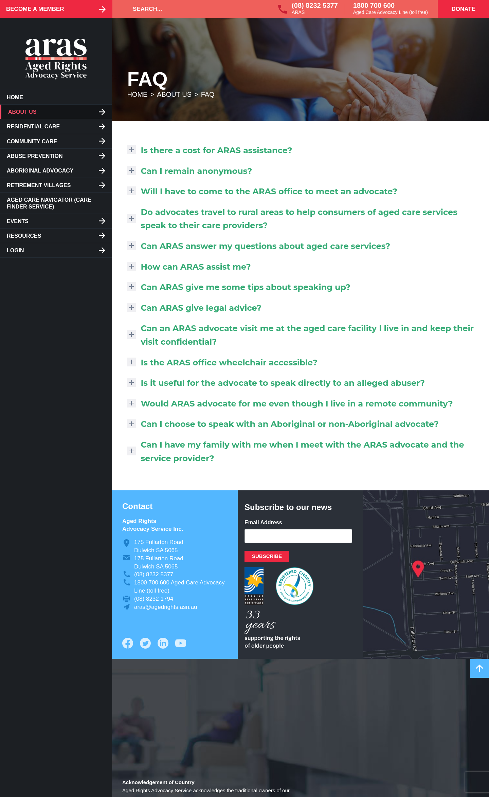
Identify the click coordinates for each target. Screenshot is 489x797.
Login (15, 250)
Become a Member (35, 9)
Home (15, 97)
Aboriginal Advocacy (40, 171)
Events (18, 221)
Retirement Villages (39, 185)
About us (22, 112)
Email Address (263, 522)
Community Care (32, 141)
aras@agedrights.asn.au (165, 607)
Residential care (33, 126)
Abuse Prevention (34, 156)
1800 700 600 (374, 5)
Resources (24, 236)
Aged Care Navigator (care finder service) (49, 203)
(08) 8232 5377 (315, 5)
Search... (147, 9)
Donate (463, 9)
